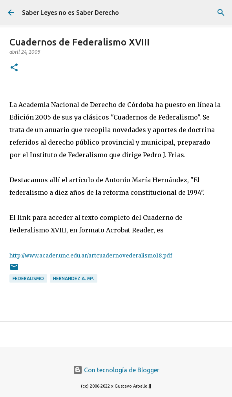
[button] (14, 68)
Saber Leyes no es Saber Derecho (70, 12)
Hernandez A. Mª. (73, 278)
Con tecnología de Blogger (116, 369)
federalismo (28, 278)
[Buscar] (221, 12)
